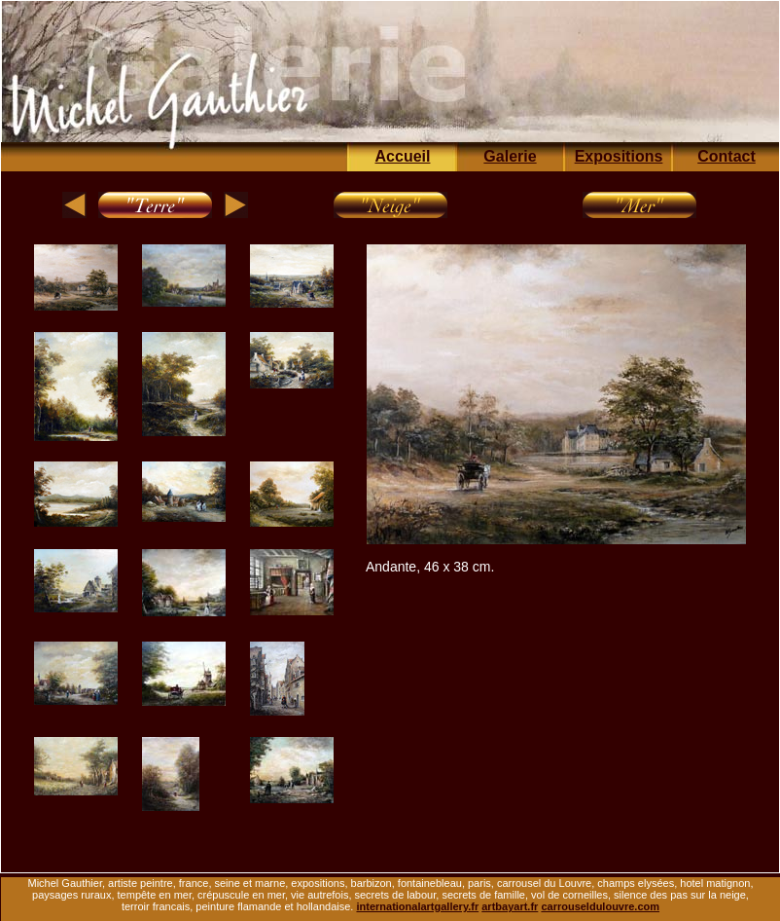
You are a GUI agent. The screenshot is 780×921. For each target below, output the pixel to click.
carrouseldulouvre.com (600, 906)
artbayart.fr (509, 906)
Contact (726, 156)
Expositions (619, 156)
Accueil (403, 156)
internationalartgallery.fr (417, 906)
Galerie (509, 156)
